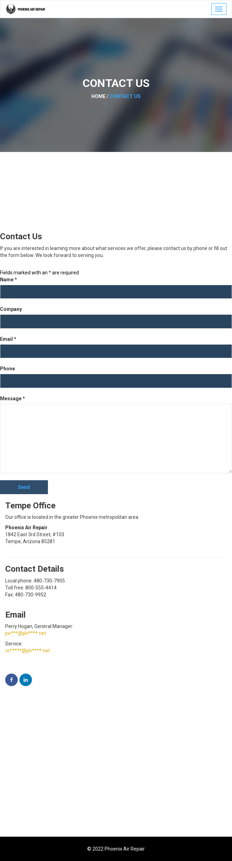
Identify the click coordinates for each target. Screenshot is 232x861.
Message (12, 398)
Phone (7, 368)
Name (8, 279)
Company (11, 309)
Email (8, 339)
